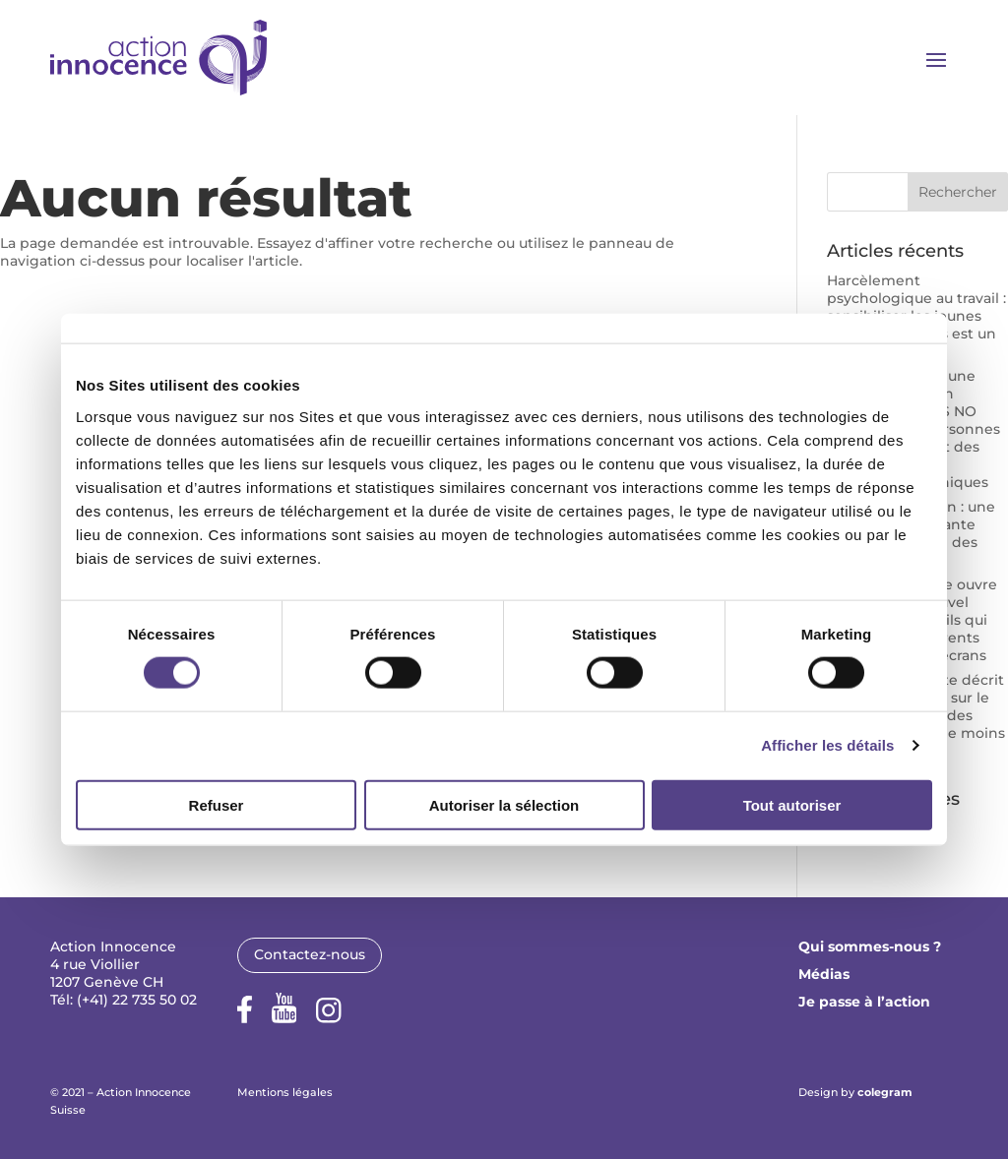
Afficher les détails (827, 745)
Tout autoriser (792, 804)
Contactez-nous (309, 954)
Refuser (216, 804)
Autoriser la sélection (504, 804)
